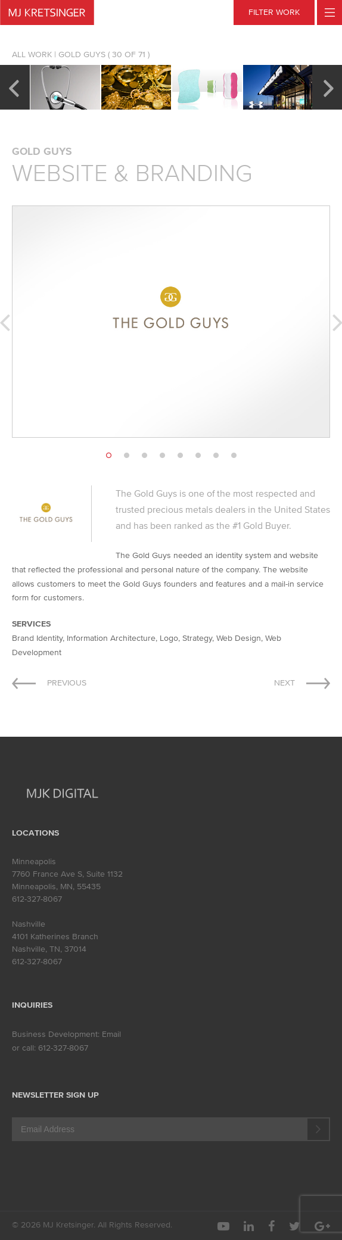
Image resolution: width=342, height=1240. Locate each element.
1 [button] (108, 456)
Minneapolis (34, 861)
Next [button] (328, 87)
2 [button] (126, 456)
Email (111, 1034)
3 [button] (144, 456)
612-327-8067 (37, 899)
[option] (65, 87)
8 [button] (234, 456)
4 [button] (162, 456)
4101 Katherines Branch (55, 936)
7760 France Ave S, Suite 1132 (67, 874)
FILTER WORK (274, 12)
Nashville (28, 924)
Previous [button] (13, 87)
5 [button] (180, 456)
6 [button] (198, 456)
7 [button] (216, 456)
